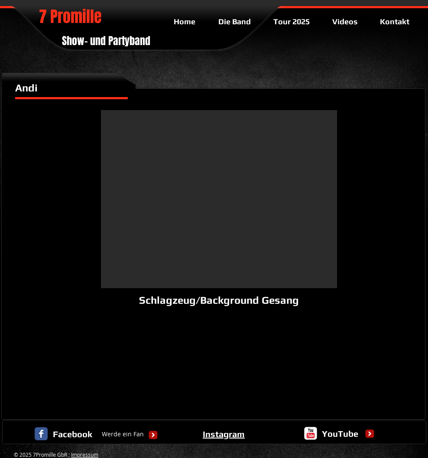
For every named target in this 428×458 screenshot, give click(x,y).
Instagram (224, 434)
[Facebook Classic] (41, 433)
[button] (219, 199)
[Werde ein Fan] (123, 434)
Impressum (84, 454)
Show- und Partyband (106, 41)
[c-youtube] (310, 433)
